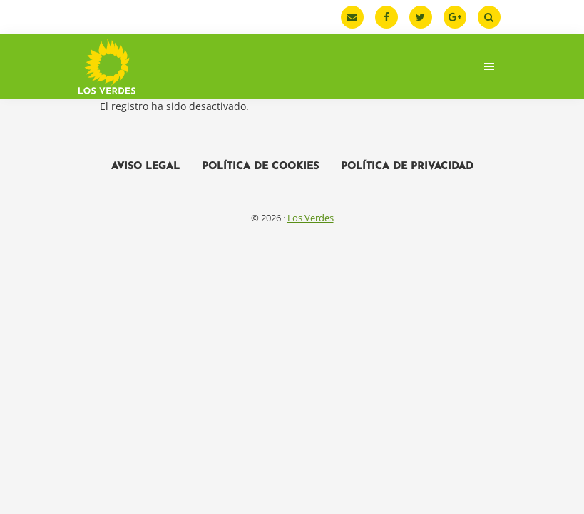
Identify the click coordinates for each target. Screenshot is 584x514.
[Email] (352, 17)
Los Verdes (310, 217)
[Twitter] (420, 17)
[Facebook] (386, 17)
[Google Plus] (455, 17)
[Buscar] (489, 17)
